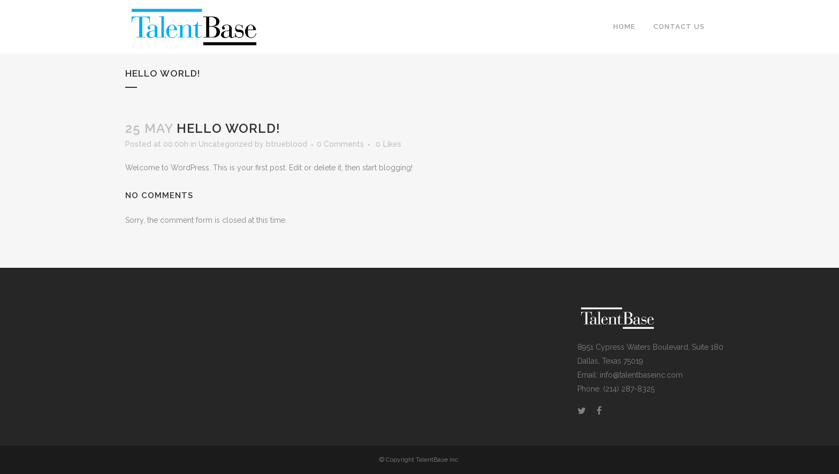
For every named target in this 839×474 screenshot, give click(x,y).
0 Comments (340, 144)
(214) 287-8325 (628, 389)
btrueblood (286, 144)
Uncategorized (226, 144)
